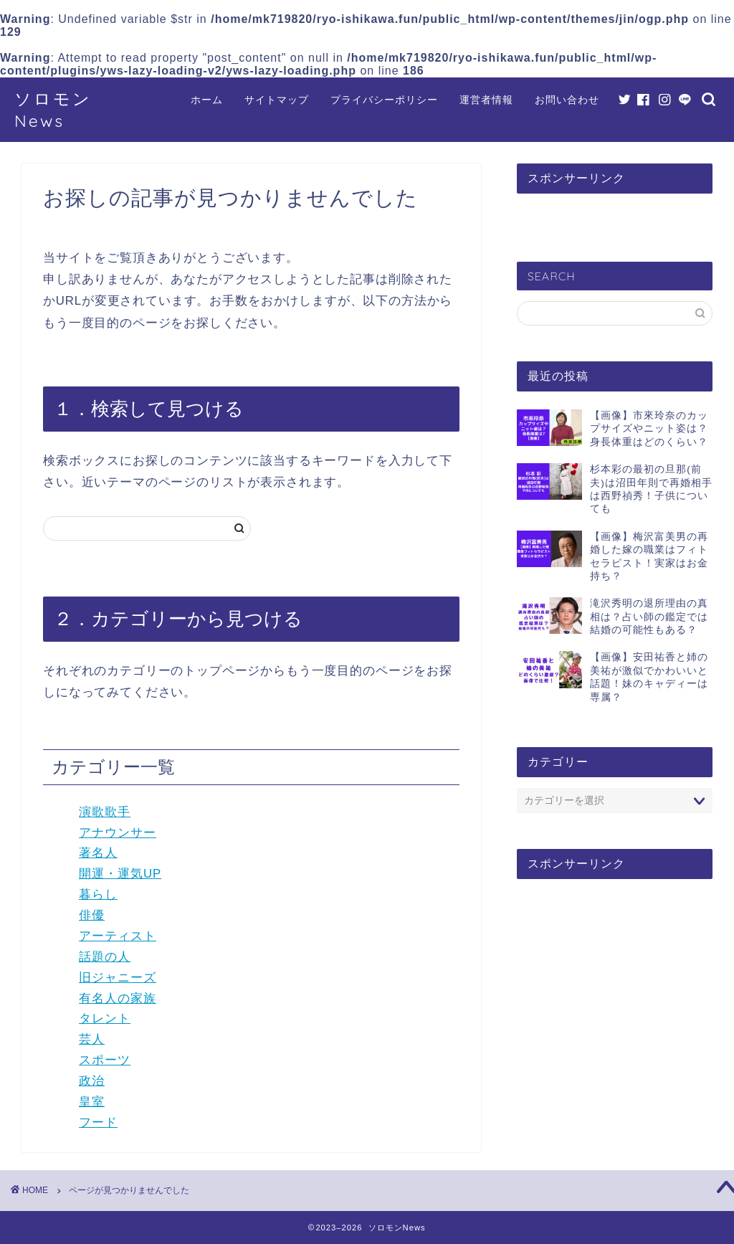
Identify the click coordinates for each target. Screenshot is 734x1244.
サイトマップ (276, 99)
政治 (92, 1081)
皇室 (92, 1101)
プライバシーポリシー (384, 99)
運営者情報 (486, 99)
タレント (104, 1018)
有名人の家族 (117, 998)
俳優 (92, 915)
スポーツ (104, 1060)
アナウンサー (117, 833)
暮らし (98, 894)
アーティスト (117, 936)
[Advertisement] (614, 1001)
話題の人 (104, 957)
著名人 (98, 853)
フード (98, 1122)
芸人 (92, 1039)
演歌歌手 (104, 812)
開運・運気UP (120, 873)
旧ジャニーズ (117, 977)
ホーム (207, 99)
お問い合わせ (567, 99)
